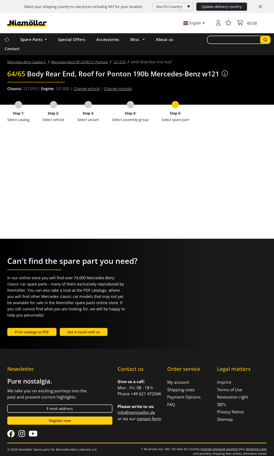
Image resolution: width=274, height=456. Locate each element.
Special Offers (71, 39)
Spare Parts (32, 39)
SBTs (221, 404)
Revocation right (232, 397)
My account (178, 382)
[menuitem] (26, 62)
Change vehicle (86, 88)
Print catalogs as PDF (32, 331)
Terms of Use (229, 390)
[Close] (260, 6)
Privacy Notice (230, 412)
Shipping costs (181, 390)
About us (164, 39)
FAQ (171, 404)
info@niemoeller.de (136, 412)
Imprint (224, 382)
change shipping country (219, 449)
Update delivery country (222, 6)
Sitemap (225, 419)
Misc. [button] (136, 39)
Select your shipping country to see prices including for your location (83, 6)
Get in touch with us (83, 331)
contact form (149, 418)
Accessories (107, 39)
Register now (60, 420)
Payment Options (184, 397)
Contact (12, 48)
